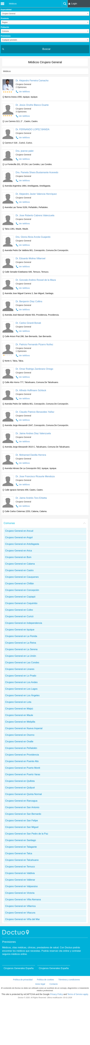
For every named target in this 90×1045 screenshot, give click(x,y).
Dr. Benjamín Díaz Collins (29, 301)
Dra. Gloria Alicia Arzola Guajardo (33, 237)
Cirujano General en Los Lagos (21, 689)
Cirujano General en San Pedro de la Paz (26, 833)
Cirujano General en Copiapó (20, 596)
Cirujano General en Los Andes (21, 682)
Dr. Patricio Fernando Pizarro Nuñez (34, 344)
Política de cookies (45, 979)
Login (74, 3)
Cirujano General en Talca (18, 853)
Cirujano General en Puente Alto (22, 761)
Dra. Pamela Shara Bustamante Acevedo (37, 172)
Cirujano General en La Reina (20, 643)
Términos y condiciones (69, 979)
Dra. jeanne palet (24, 151)
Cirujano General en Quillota (20, 781)
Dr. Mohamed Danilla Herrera (31, 455)
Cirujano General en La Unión (20, 656)
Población (5, 27)
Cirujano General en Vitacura (20, 912)
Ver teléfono (24, 91)
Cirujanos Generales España (19, 968)
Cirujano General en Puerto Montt (22, 768)
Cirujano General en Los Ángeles (22, 695)
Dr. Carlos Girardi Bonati (28, 323)
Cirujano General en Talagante (21, 847)
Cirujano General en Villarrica (20, 906)
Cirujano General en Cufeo (19, 610)
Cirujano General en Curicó (19, 616)
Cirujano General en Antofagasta (22, 544)
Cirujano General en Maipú (19, 708)
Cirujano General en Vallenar (20, 880)
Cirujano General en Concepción (22, 590)
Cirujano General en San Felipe (21, 820)
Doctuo (16, 932)
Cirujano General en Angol (19, 537)
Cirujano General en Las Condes (22, 662)
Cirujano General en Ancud (19, 531)
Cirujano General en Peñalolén (21, 748)
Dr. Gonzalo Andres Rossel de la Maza (36, 280)
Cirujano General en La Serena (21, 649)
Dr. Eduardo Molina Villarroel (30, 258)
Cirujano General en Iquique (19, 629)
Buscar (46, 49)
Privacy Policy (56, 994)
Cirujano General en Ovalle (19, 741)
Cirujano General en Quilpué (20, 787)
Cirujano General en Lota (18, 702)
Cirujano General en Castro (19, 570)
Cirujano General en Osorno (19, 735)
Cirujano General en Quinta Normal (23, 794)
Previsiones (6, 36)
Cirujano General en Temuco (20, 866)
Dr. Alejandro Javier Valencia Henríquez (36, 194)
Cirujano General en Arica (18, 550)
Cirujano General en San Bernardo (23, 814)
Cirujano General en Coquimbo (21, 603)
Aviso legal (40, 984)
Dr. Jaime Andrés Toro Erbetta (31, 498)
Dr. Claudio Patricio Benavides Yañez (35, 412)
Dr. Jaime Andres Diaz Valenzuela (33, 433)
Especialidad (6, 10)
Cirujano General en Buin (18, 557)
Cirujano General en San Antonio (22, 807)
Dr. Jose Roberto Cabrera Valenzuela (35, 215)
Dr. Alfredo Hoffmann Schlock (31, 390)
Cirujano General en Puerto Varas (22, 774)
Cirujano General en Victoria (19, 893)
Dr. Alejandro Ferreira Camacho (32, 80)
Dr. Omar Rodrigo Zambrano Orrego (34, 369)
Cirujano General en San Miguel (21, 827)
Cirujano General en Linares (19, 669)
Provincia (5, 18)
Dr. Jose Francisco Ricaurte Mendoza (35, 476)
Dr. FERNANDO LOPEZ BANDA (32, 129)
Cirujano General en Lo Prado (20, 675)
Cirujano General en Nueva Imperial (23, 728)
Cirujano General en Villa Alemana (23, 899)
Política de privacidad (23, 979)
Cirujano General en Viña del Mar (22, 919)
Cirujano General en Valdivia (20, 873)
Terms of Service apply (77, 994)
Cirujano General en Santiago (20, 840)
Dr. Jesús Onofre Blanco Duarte (32, 105)
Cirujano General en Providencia (22, 754)
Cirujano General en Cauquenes (22, 577)
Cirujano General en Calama (20, 564)
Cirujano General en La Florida (21, 636)
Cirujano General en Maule (19, 715)
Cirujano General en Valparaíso (21, 886)
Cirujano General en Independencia (23, 623)
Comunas (9, 523)
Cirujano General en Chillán (19, 583)
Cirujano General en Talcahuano (22, 860)
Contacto (54, 984)
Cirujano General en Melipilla (20, 722)
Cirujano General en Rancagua (21, 801)
